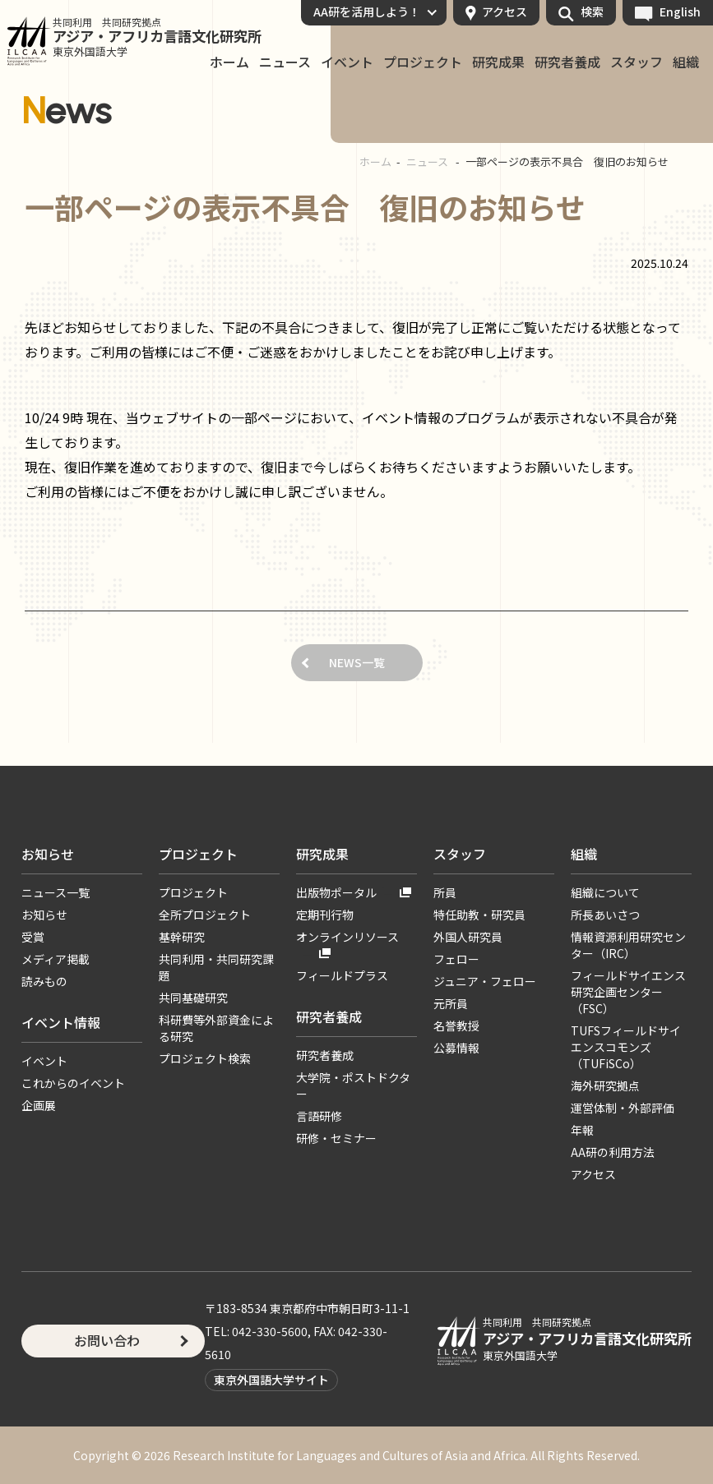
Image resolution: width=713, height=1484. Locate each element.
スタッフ (636, 62)
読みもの (44, 981)
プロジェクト (422, 62)
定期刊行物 (325, 914)
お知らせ (47, 854)
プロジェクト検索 (205, 1058)
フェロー (456, 959)
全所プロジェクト (205, 914)
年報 (582, 1130)
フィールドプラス (342, 975)
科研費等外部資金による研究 (216, 1028)
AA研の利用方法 (613, 1152)
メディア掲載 (55, 959)
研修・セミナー (336, 1138)
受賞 (32, 937)
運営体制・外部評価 (622, 1107)
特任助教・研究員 (479, 914)
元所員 (450, 1003)
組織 (686, 62)
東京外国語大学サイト (271, 1379)
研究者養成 (567, 62)
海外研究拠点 (605, 1085)
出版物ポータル (336, 892)
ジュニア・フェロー (484, 981)
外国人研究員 (467, 937)
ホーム (229, 62)
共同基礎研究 (193, 997)
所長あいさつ (605, 914)
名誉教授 (456, 1025)
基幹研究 (182, 937)
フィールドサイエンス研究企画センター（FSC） (628, 991)
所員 (444, 892)
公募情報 (456, 1047)
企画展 (38, 1105)
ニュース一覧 (55, 892)
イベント (347, 62)
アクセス (504, 11)
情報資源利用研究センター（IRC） (628, 945)
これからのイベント (73, 1083)
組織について (605, 892)
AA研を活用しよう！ (366, 11)
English (680, 11)
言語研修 (319, 1116)
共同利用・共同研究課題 (216, 967)
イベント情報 (60, 1022)
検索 (592, 11)
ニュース (285, 62)
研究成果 (498, 62)
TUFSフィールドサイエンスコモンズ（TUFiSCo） (626, 1047)
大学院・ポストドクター (353, 1085)
